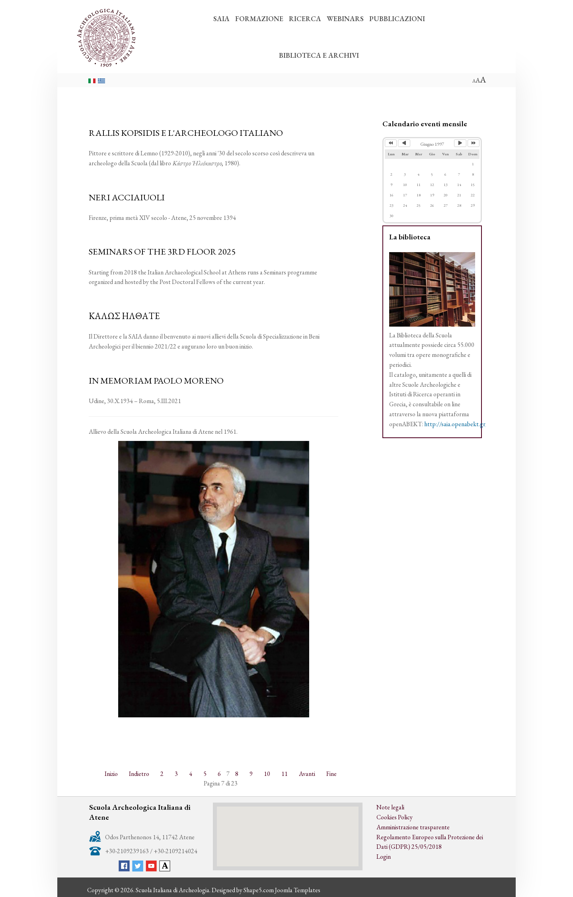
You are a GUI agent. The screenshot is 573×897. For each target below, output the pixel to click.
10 (267, 774)
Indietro (139, 774)
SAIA (221, 18)
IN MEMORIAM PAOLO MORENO (156, 380)
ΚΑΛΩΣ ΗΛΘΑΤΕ (124, 316)
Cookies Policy (394, 817)
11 (284, 774)
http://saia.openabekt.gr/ (456, 424)
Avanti (307, 774)
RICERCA (305, 18)
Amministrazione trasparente (413, 827)
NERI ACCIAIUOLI (127, 197)
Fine (331, 774)
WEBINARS (345, 18)
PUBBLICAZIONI (397, 18)
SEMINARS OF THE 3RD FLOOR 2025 (162, 251)
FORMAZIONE (259, 18)
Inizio (111, 774)
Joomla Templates (297, 890)
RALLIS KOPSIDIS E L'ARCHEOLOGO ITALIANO (186, 133)
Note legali (390, 807)
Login (383, 856)
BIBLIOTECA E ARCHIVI (319, 55)
